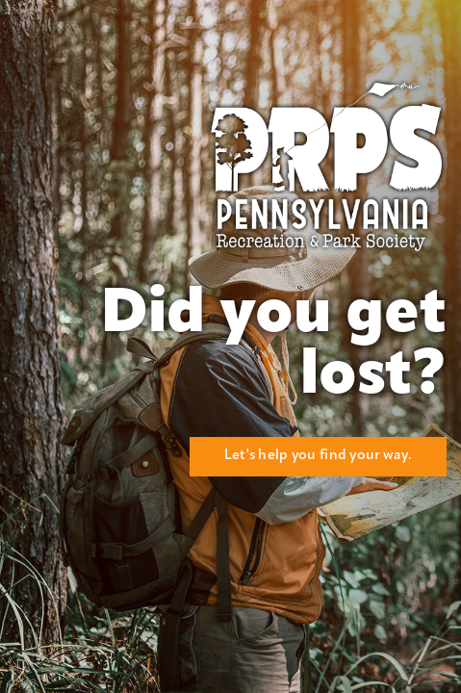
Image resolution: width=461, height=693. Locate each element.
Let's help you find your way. (318, 456)
